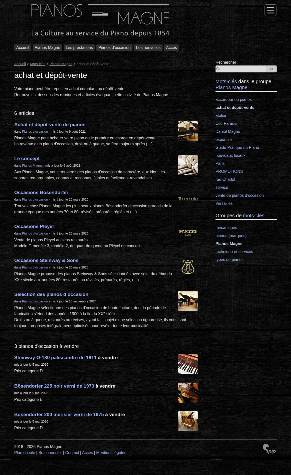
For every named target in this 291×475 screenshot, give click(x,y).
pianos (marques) (231, 236)
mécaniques (226, 228)
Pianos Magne (47, 47)
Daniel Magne (228, 131)
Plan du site (24, 453)
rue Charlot (225, 179)
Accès (171, 47)
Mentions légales (111, 453)
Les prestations (79, 47)
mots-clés (253, 215)
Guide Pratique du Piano (237, 147)
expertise (224, 139)
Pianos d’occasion (114, 47)
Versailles (224, 203)
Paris (220, 163)
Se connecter (50, 453)
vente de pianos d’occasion (240, 195)
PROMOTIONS (229, 171)
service (222, 187)
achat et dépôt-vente (235, 107)
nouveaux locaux (231, 155)
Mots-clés (38, 64)
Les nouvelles (148, 47)
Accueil (22, 47)
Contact (72, 453)
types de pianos (230, 259)
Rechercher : (227, 62)
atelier (221, 115)
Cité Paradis (226, 123)
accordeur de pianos (234, 99)
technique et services (234, 251)
